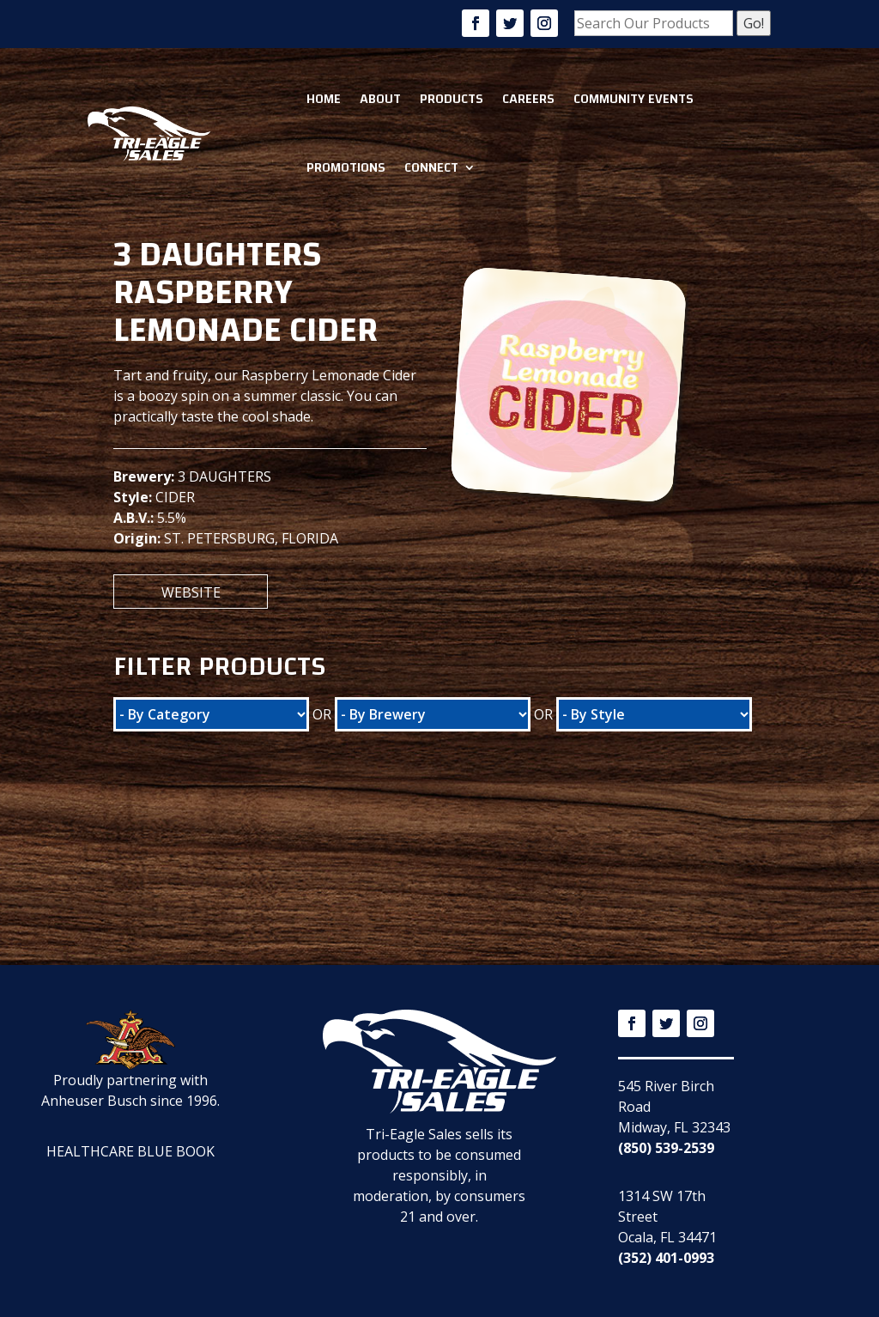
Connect (431, 167)
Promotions (345, 167)
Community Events (633, 99)
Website (191, 592)
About (380, 99)
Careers (528, 99)
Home (323, 99)
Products (451, 99)
